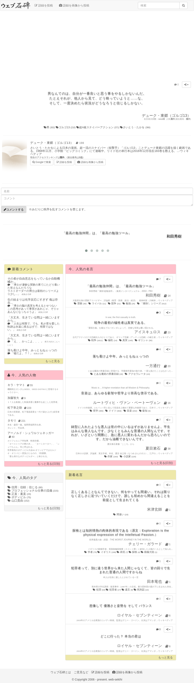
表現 (123, 552)
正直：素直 (19, 494)
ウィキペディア (165, 300)
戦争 (95, 340)
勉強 (129, 303)
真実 (126, 340)
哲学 (97, 410)
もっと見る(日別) (49, 463)
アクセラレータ (137, 373)
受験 (80, 303)
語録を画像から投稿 (74, 5)
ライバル (97, 303)
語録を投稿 (44, 5)
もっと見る (52, 361)
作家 (111, 456)
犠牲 (111, 340)
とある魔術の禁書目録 (106, 373)
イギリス (106, 552)
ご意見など (81, 672)
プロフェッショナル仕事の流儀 (32, 490)
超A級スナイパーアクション (98, 127)
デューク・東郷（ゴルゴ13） (57, 142)
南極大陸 (149, 552)
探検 (135, 552)
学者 (90, 552)
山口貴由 (18, 500)
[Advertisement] (97, 44)
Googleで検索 (41, 162)
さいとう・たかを (135, 127)
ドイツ (113, 410)
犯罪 (99, 589)
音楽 (131, 410)
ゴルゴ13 (66, 127)
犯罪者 (113, 589)
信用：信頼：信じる (25, 487)
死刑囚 (141, 589)
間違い (120, 514)
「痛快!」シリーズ (152, 303)
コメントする (14, 209)
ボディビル (19, 497)
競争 (114, 303)
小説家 (128, 456)
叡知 (145, 410)
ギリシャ (144, 340)
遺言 (128, 589)
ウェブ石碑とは (61, 672)
